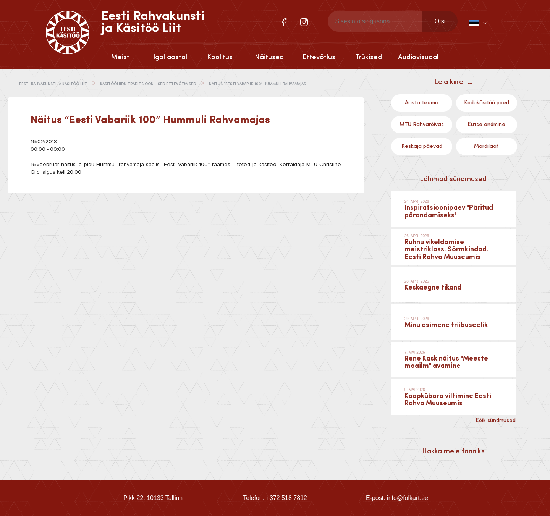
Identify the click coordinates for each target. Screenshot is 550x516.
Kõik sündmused (496, 420)
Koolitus (220, 57)
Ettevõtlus (318, 57)
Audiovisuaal (418, 57)
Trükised (368, 57)
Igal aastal (170, 57)
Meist (120, 57)
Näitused (269, 57)
